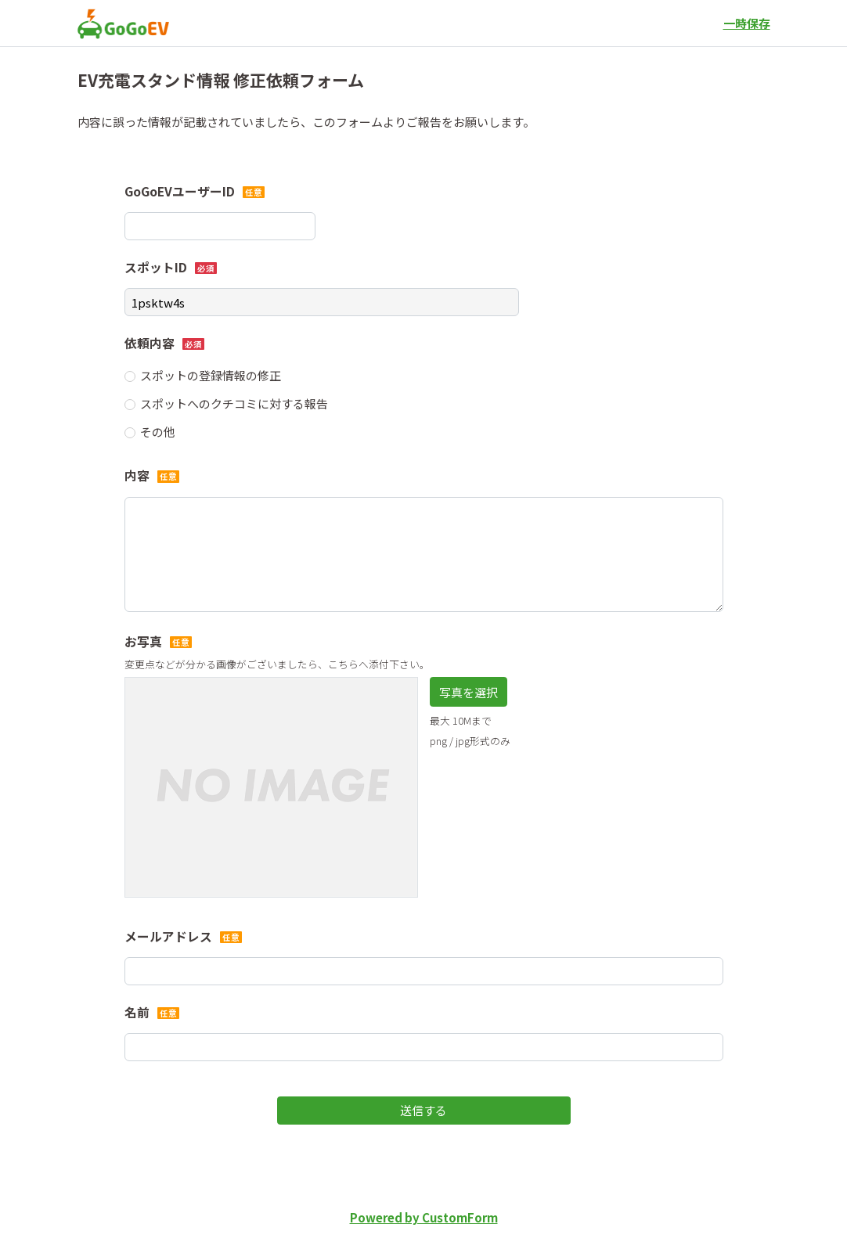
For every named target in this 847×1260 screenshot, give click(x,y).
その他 (157, 431)
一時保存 (746, 23)
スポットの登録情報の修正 (210, 375)
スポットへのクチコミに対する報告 (234, 403)
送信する (423, 1110)
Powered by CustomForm (424, 1217)
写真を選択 (468, 692)
